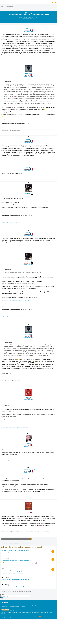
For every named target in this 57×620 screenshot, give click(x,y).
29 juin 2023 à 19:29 (28, 513)
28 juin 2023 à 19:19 (28, 264)
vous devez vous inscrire (26, 543)
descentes (41, 525)
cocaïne (27, 36)
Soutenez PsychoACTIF (10, 610)
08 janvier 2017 (21, 573)
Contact (36, 617)
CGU (33, 617)
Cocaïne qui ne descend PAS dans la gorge (15, 560)
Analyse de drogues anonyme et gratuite (11, 222)
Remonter (3, 539)
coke (36, 297)
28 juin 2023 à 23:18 (28, 472)
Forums (2, 6)
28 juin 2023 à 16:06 (28, 142)
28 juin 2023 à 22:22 (28, 446)
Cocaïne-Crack (9, 6)
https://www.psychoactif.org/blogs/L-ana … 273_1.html (15, 300)
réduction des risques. (20, 606)
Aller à (15, 596)
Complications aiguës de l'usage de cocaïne (15, 579)
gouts (13, 109)
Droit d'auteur (4, 612)
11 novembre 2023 (21, 552)
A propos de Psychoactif (15, 617)
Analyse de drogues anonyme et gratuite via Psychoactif (14, 427)
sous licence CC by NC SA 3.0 (40, 612)
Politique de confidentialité (25, 617)
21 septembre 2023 (24, 563)
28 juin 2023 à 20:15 (28, 337)
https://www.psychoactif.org (25, 612)
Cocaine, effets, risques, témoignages (13, 586)
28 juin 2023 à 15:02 (28, 31)
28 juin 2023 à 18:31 (28, 235)
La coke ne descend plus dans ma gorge (14, 551)
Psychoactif (3, 590)
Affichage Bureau (5, 617)
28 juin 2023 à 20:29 (28, 399)
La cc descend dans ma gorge (10, 571)
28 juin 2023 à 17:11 (28, 170)
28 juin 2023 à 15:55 (28, 76)
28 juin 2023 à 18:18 (28, 196)
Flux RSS (42, 617)
